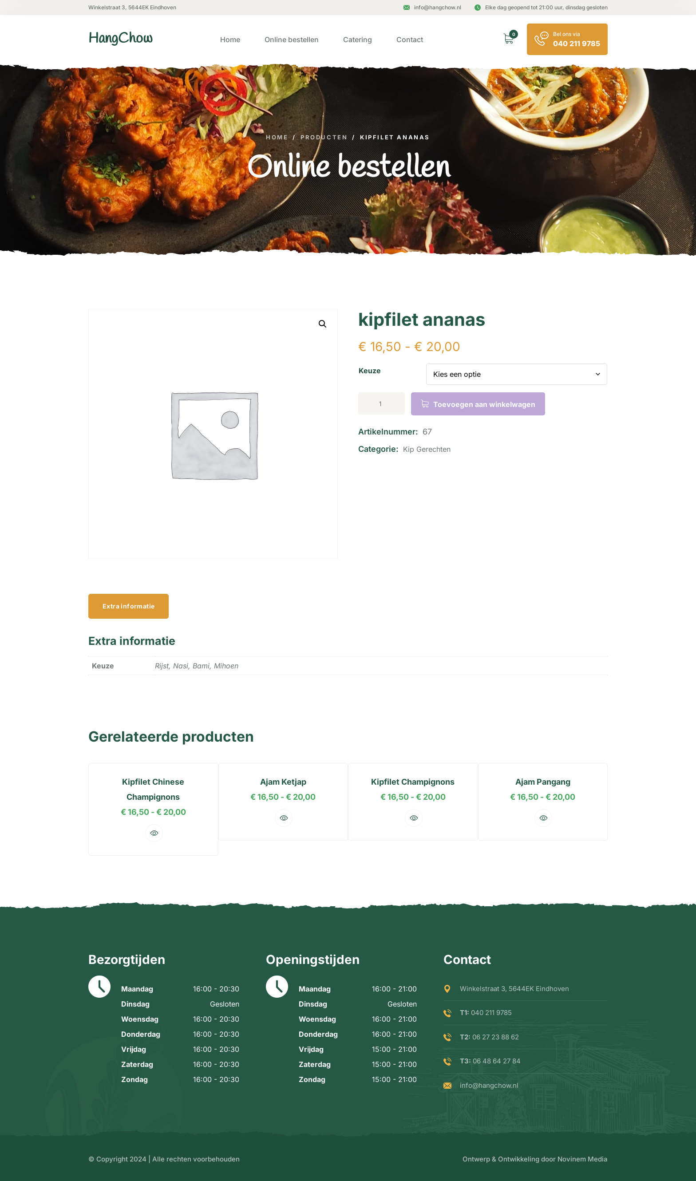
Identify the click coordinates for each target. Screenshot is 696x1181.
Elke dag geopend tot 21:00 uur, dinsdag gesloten (541, 7)
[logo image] (120, 39)
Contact (409, 39)
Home (230, 39)
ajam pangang (547, 781)
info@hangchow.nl (432, 7)
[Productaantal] (381, 403)
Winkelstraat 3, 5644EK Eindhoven (132, 7)
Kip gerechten (427, 449)
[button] (323, 324)
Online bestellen (292, 39)
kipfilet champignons (414, 781)
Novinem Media (583, 1159)
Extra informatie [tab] (128, 606)
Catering (357, 39)
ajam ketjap (281, 781)
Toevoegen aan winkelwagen (484, 404)
